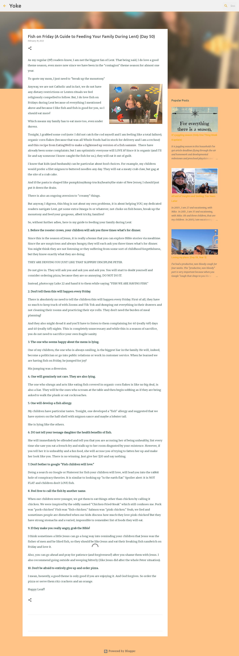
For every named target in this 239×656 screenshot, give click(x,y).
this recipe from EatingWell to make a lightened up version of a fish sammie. (85, 145)
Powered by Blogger (119, 651)
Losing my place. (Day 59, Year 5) (188, 257)
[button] (30, 48)
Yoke (15, 6)
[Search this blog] (218, 6)
